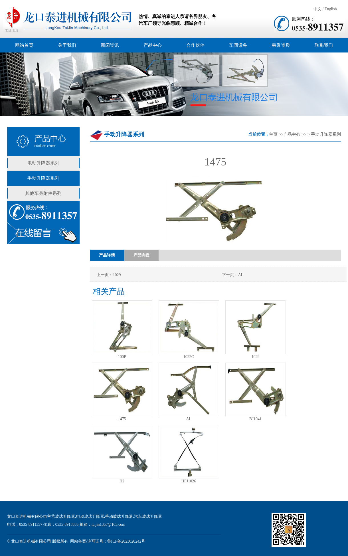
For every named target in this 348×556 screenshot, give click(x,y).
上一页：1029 (109, 275)
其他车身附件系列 (43, 193)
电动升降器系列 (43, 163)
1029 (256, 357)
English (331, 9)
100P (122, 357)
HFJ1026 (188, 481)
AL (188, 419)
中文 (317, 9)
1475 (122, 419)
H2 (122, 481)
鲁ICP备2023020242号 (126, 541)
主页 (273, 134)
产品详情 (107, 255)
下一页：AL (232, 275)
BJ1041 (255, 419)
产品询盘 (141, 255)
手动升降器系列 (43, 178)
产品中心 (291, 134)
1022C (188, 357)
